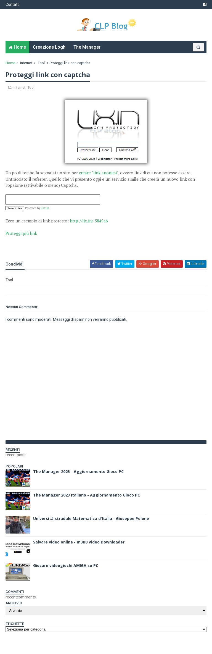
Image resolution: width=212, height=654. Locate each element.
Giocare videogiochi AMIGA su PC (65, 565)
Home (20, 47)
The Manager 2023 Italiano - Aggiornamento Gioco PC (86, 495)
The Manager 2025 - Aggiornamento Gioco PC (78, 471)
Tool (41, 63)
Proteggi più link (21, 233)
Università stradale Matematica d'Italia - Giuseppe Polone (91, 518)
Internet (26, 63)
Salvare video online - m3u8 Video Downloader (78, 542)
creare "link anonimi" (98, 172)
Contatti (13, 4)
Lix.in (45, 208)
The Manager (86, 47)
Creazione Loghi (50, 47)
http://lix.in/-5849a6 (89, 221)
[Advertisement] (70, 245)
